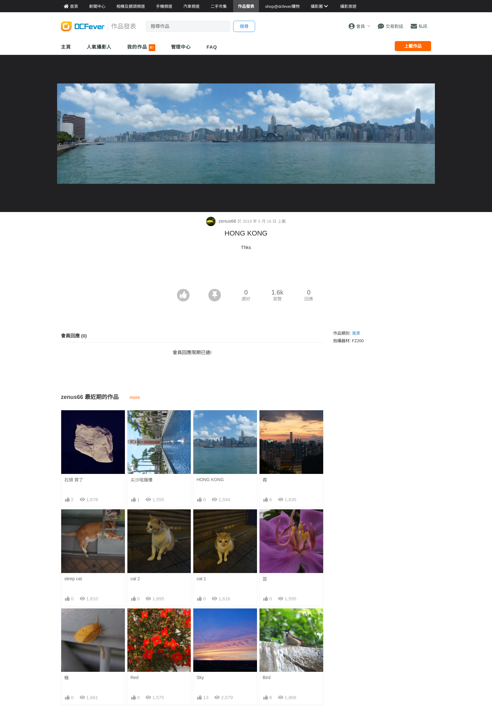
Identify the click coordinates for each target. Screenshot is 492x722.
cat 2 (135, 578)
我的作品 (141, 47)
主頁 (66, 47)
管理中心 (181, 47)
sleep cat (73, 578)
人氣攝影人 (99, 47)
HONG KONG (210, 479)
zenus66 (222, 220)
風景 (356, 333)
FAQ (211, 47)
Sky (200, 677)
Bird (266, 677)
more (135, 397)
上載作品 (413, 46)
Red (135, 677)
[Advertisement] (246, 271)
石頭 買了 (73, 479)
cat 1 (201, 578)
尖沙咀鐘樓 (141, 479)
